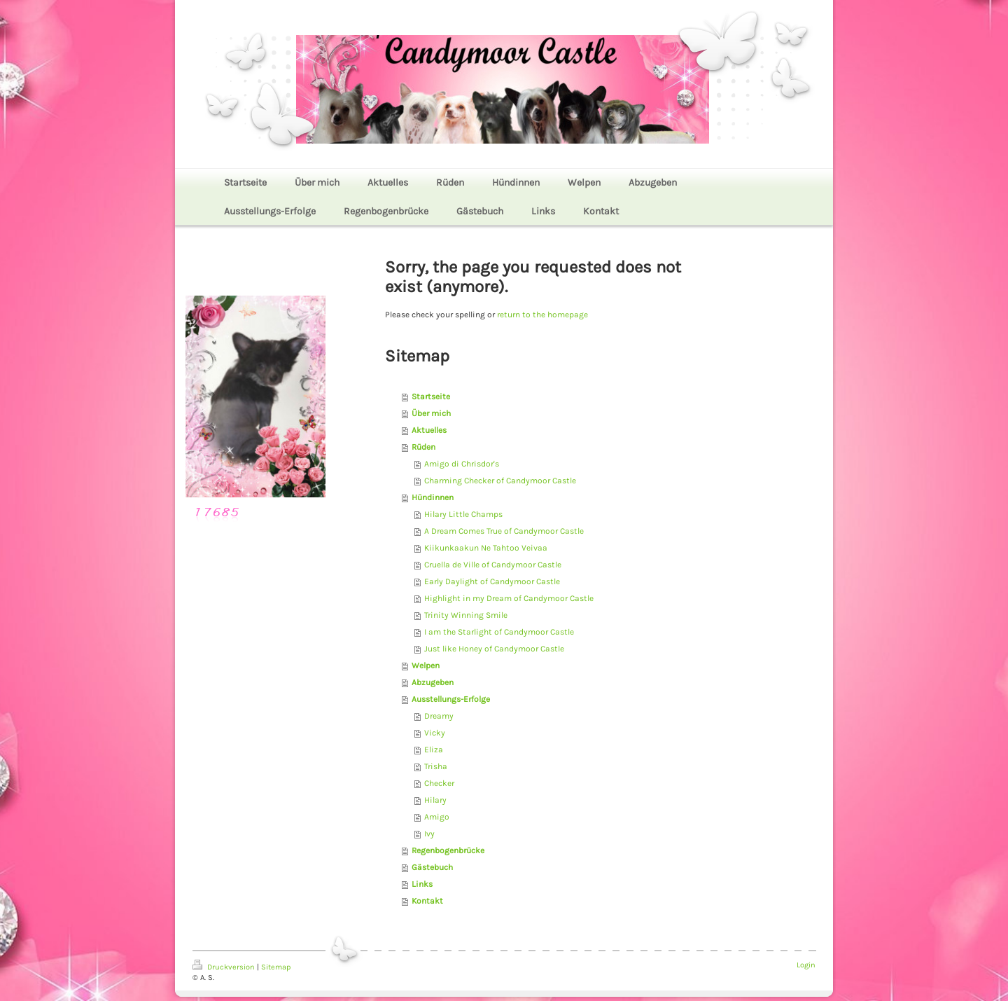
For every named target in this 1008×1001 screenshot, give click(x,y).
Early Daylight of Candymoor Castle (492, 581)
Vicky (434, 733)
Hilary (435, 800)
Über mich (431, 413)
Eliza (433, 749)
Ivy (429, 833)
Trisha (435, 766)
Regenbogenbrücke (448, 850)
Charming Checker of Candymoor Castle (500, 480)
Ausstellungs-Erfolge (451, 699)
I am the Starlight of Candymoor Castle (499, 632)
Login (806, 964)
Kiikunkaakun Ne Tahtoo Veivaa (485, 548)
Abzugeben (433, 682)
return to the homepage (542, 314)
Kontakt (427, 901)
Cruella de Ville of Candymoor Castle (492, 564)
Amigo (436, 817)
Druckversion (224, 967)
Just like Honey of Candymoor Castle (494, 649)
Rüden (423, 447)
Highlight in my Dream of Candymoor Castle (509, 598)
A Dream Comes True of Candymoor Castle (504, 531)
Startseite (431, 396)
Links (422, 884)
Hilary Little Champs (463, 514)
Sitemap (275, 967)
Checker (439, 783)
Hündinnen (433, 497)
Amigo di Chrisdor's (461, 464)
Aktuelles (429, 430)
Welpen (426, 665)
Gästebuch (432, 867)
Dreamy (439, 716)
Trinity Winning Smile (465, 615)
